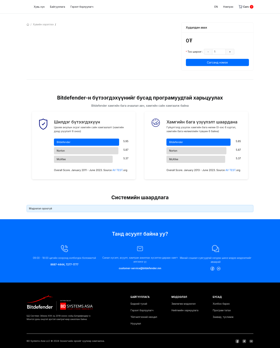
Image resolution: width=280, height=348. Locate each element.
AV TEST (117, 170)
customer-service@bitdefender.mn (140, 268)
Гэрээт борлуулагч (113, 6)
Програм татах (222, 310)
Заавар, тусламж (223, 316)
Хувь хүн (71, 6)
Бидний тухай (139, 303)
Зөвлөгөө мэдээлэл (183, 303)
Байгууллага (89, 6)
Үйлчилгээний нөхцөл (144, 316)
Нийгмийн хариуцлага (184, 310)
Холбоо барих (221, 303)
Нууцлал (136, 323)
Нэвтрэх (228, 6)
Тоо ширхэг (194, 51)
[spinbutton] (219, 51)
